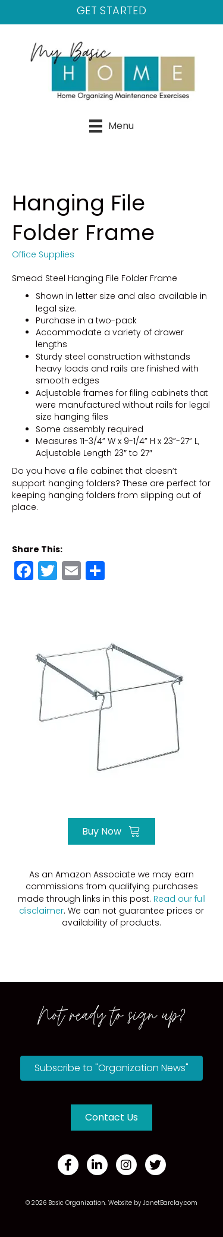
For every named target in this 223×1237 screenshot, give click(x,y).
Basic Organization (76, 1202)
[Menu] (111, 126)
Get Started (111, 10)
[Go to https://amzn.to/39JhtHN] (111, 703)
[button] (111, 1068)
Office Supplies (43, 254)
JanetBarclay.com (170, 1202)
